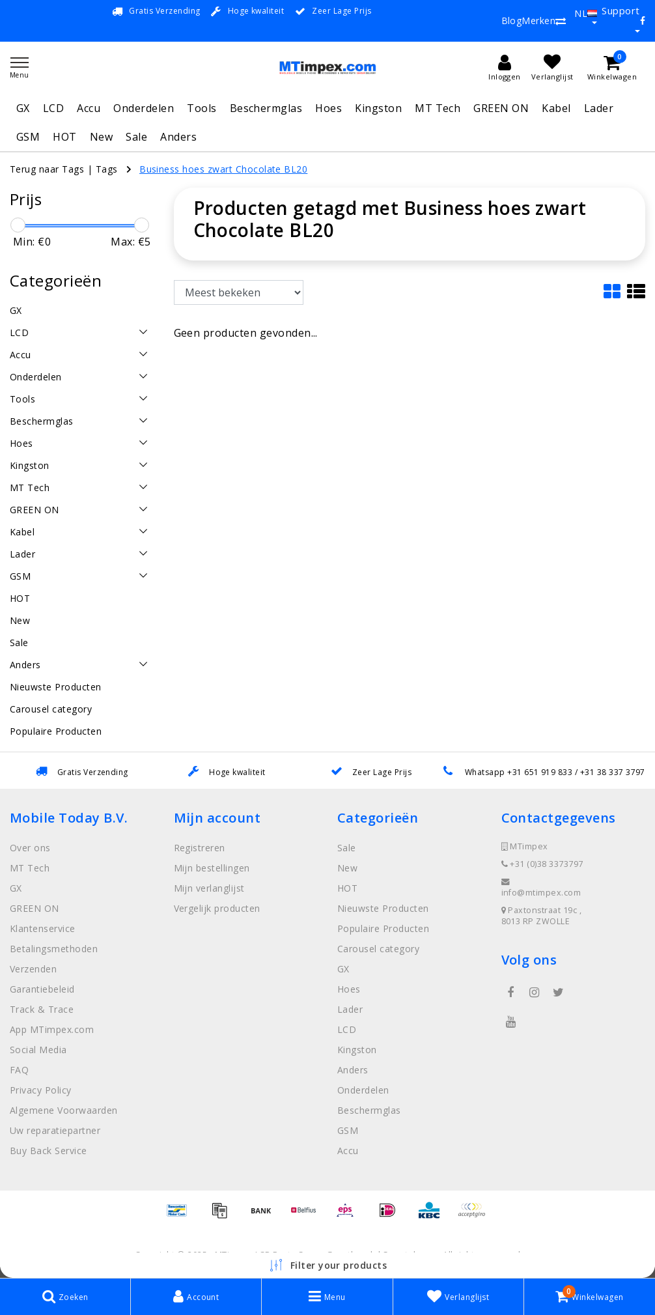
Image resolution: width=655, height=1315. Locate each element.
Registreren (199, 847)
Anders (178, 137)
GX (23, 108)
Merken (538, 20)
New (101, 137)
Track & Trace (42, 1009)
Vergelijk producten (217, 908)
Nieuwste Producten (383, 908)
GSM (28, 137)
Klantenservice (43, 928)
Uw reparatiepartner (55, 1130)
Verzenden (33, 969)
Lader (598, 108)
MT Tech (437, 108)
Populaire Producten (383, 928)
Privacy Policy (41, 1090)
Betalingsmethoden (54, 948)
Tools (201, 108)
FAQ (19, 1070)
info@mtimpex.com (541, 888)
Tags (107, 169)
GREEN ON (501, 108)
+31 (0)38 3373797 (542, 864)
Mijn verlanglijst (209, 888)
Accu (88, 108)
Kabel (556, 108)
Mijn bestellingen (212, 868)
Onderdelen (143, 108)
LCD (53, 108)
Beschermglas (266, 108)
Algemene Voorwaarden (64, 1110)
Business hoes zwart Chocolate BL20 (223, 169)
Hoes (328, 108)
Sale (136, 137)
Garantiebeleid (42, 989)
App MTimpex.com (52, 1029)
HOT (64, 137)
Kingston (378, 108)
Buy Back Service (48, 1150)
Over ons (30, 847)
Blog (511, 20)
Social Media (38, 1049)
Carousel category (378, 948)
